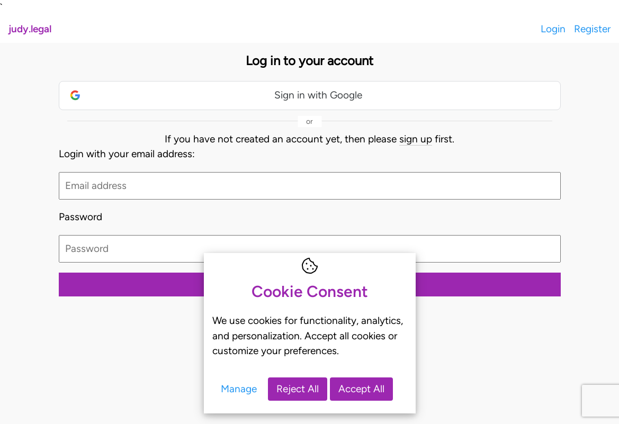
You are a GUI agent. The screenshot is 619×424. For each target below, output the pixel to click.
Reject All (297, 389)
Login (553, 29)
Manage (239, 389)
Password (80, 217)
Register (592, 29)
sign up (415, 139)
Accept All (361, 389)
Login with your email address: (127, 154)
